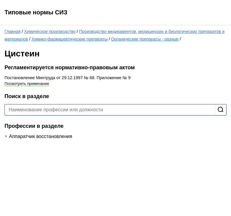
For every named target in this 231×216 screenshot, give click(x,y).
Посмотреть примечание (27, 83)
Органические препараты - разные (145, 39)
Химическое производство (49, 31)
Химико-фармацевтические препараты (70, 39)
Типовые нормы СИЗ (36, 12)
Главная (12, 31)
